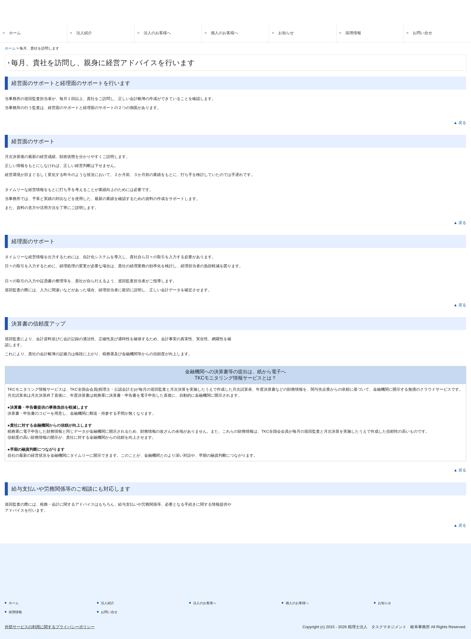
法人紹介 (84, 33)
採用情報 (353, 33)
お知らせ (286, 33)
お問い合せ (422, 33)
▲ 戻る (460, 122)
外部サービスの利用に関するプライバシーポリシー (50, 627)
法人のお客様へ (157, 33)
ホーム (15, 33)
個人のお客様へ (224, 33)
